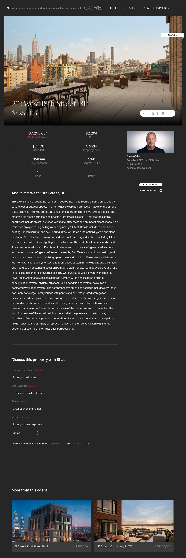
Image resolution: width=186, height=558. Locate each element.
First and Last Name (27, 370)
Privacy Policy (60, 443)
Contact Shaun (150, 185)
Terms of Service (77, 443)
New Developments (156, 8)
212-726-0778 (134, 164)
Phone (19, 401)
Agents (133, 8)
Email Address (24, 386)
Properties (116, 8)
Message (21, 417)
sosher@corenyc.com (139, 168)
